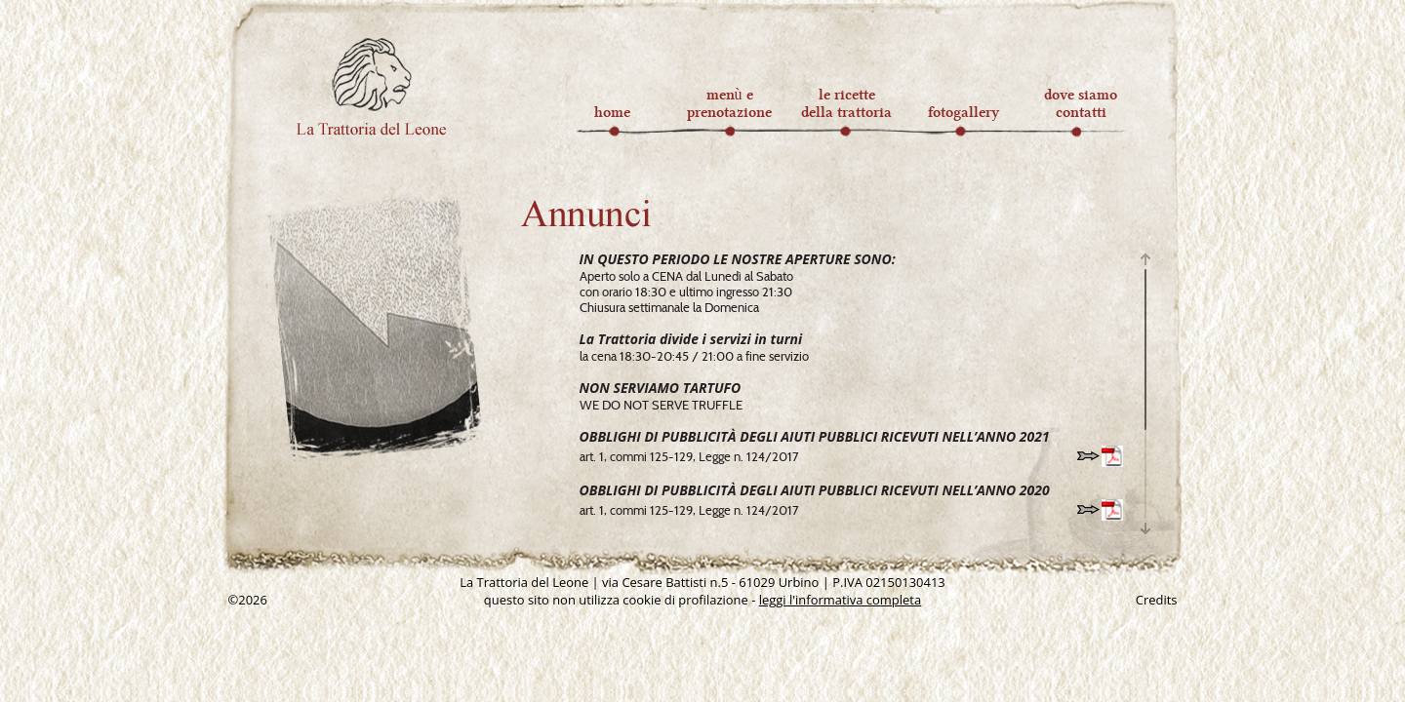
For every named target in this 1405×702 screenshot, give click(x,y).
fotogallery (964, 103)
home (612, 103)
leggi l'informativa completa (840, 599)
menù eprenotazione (729, 103)
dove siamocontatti (1080, 103)
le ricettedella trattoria (846, 103)
